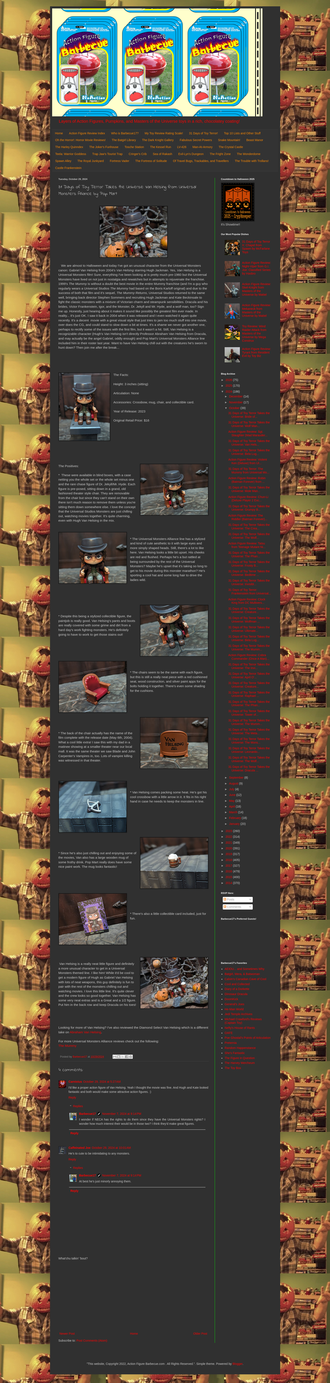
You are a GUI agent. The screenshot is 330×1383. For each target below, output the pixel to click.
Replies (78, 1106)
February (235, 818)
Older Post (200, 1333)
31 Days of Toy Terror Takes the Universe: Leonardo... (249, 750)
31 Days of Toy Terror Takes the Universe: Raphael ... (249, 694)
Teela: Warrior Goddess (70, 154)
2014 (229, 883)
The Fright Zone (220, 154)
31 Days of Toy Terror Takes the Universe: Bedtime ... (249, 573)
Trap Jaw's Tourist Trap (107, 154)
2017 (229, 865)
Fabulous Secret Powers (196, 140)
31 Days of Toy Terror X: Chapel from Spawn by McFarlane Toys (256, 247)
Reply (72, 1097)
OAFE (229, 1033)
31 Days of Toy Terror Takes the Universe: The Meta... (249, 731)
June (232, 795)
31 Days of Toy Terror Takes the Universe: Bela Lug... (249, 452)
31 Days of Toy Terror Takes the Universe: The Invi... (249, 666)
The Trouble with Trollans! (252, 161)
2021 (229, 842)
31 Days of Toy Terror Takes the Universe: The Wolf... (249, 535)
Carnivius (75, 1081)
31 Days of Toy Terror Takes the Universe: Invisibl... (249, 582)
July (232, 789)
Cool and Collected (237, 984)
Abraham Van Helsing (85, 1032)
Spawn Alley (63, 161)
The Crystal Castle (231, 147)
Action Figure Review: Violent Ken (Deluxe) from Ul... (247, 461)
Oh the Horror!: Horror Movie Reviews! (80, 140)
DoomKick (231, 999)
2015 (229, 877)
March (233, 812)
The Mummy (67, 1045)
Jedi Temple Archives (238, 1014)
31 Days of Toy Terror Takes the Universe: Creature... (249, 610)
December (236, 396)
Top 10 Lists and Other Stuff (242, 133)
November (236, 402)
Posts (229, 899)
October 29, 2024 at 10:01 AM (111, 1147)
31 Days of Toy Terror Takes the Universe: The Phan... (249, 554)
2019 (229, 854)
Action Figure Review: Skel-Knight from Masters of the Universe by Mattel (256, 289)
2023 (229, 831)
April (232, 806)
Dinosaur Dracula (236, 994)
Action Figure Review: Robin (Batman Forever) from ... (247, 479)
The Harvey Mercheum (240, 1063)
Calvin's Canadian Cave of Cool (245, 979)
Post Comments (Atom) (91, 1340)
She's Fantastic (235, 1053)
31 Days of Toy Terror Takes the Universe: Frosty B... (249, 563)
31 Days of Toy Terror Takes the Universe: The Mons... (249, 740)
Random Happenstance (240, 1048)
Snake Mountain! (229, 140)
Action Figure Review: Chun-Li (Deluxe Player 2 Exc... (248, 498)
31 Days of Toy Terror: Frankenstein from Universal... (249, 591)
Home (59, 133)
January (234, 823)
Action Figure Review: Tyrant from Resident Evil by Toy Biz (256, 352)
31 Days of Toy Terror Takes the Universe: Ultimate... (249, 629)
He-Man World (234, 1009)
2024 (229, 391)
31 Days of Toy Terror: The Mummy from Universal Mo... (248, 470)
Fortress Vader (119, 161)
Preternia (231, 1042)
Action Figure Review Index (87, 133)
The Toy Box (233, 1068)
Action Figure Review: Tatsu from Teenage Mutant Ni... (246, 545)
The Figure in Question (240, 1058)
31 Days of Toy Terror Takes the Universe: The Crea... (249, 526)
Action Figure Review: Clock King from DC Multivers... (246, 601)
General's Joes (234, 1004)
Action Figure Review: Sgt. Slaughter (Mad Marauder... (247, 433)
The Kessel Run (160, 147)
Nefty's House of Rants (240, 1027)
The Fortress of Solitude (151, 161)
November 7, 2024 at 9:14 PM (121, 1113)
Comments (232, 906)
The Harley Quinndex (69, 147)
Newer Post (67, 1333)
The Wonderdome (249, 154)
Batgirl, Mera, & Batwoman (242, 974)
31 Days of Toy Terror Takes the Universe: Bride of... (249, 414)
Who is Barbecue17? (125, 133)
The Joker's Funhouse (103, 147)
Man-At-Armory (203, 147)
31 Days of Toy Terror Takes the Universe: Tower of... (249, 712)
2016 (229, 871)
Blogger (237, 1363)
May (232, 800)
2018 (229, 860)
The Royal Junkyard (90, 161)
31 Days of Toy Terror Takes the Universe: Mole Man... (249, 489)
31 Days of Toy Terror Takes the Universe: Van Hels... (249, 442)
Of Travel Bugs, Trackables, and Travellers (201, 161)
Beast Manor (254, 140)
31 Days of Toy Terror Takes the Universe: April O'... (249, 675)
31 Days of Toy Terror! (203, 133)
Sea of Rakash (162, 154)
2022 (229, 836)
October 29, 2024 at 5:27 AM (102, 1081)
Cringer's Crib (138, 154)
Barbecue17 (87, 1113)
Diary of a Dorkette (237, 989)
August (234, 783)
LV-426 (181, 147)
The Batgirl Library (124, 140)
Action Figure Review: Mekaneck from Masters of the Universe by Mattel (256, 310)
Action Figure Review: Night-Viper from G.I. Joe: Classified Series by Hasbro (256, 268)
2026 (229, 380)
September (236, 777)
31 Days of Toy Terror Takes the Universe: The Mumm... (249, 647)
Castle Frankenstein (68, 168)
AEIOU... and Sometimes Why (244, 969)
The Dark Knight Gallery (158, 140)
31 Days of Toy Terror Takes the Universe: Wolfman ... (249, 619)
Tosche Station (134, 147)
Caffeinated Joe (80, 1147)
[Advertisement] (133, 1296)
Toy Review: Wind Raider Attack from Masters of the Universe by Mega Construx (254, 333)
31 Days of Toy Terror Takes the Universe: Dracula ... (249, 768)
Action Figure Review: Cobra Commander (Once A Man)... (248, 656)
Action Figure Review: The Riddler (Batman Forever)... (247, 517)
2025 (229, 385)
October (234, 408)
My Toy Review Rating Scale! (164, 133)
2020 (229, 848)
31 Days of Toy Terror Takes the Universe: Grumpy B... (249, 508)
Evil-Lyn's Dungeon (191, 154)
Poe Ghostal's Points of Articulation (247, 1037)
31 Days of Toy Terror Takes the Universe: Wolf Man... (249, 424)
